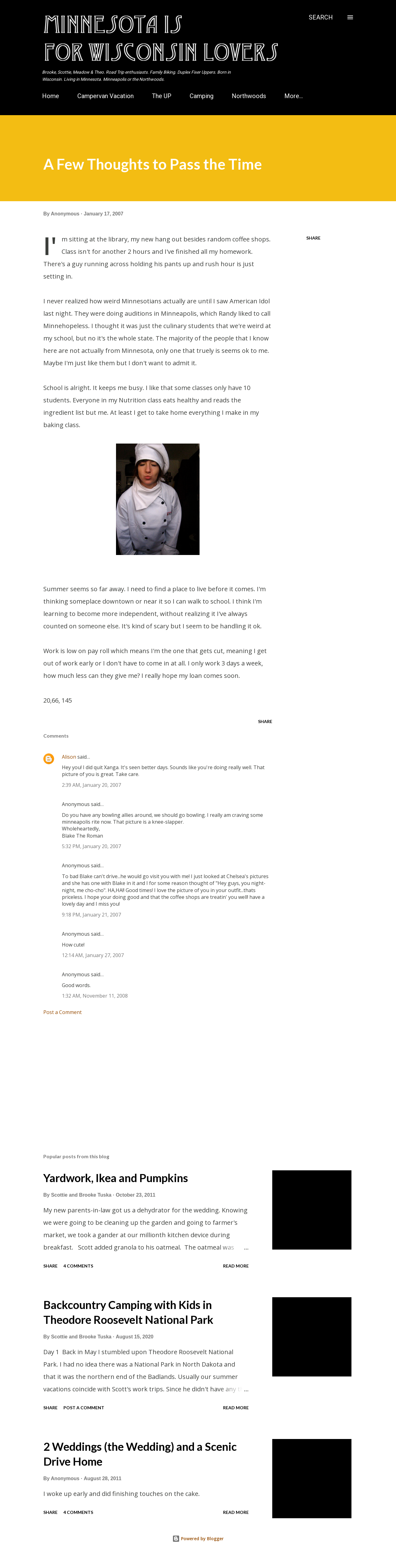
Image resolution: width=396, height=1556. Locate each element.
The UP (161, 96)
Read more (236, 1265)
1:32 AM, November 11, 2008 (95, 995)
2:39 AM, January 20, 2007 (91, 785)
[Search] (321, 17)
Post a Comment (62, 1012)
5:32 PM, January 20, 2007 (91, 846)
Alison (69, 756)
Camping (201, 96)
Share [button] (313, 238)
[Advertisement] (147, 1076)
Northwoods (249, 96)
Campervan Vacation (105, 96)
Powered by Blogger (198, 1538)
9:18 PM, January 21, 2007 (91, 914)
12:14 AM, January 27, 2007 (93, 955)
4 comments (78, 1265)
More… (293, 96)
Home (50, 96)
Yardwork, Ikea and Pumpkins (115, 1178)
